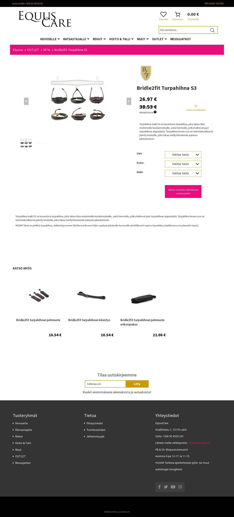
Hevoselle (21, 423)
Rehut (19, 436)
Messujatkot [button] (180, 39)
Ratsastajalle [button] (76, 39)
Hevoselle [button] (50, 39)
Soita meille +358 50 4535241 (27, 3)
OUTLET (20, 456)
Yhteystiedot (94, 423)
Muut (18, 449)
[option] (38, 315)
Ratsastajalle (23, 430)
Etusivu (18, 50)
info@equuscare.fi (199, 443)
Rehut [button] (99, 39)
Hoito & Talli (23, 443)
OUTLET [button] (159, 39)
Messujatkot (23, 463)
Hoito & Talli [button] (121, 39)
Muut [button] (142, 39)
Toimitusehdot (95, 430)
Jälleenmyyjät (95, 436)
